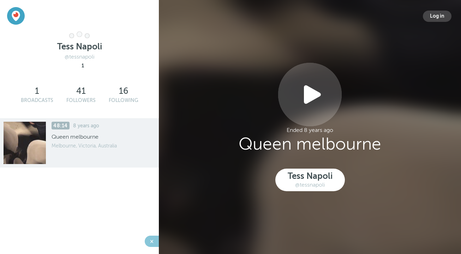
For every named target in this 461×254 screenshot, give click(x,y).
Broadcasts (37, 100)
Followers (81, 100)
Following (123, 100)
